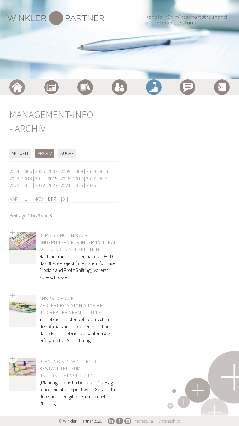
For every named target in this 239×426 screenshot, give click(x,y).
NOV (38, 199)
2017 (78, 178)
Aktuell (20, 153)
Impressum (143, 421)
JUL (26, 199)
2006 (40, 171)
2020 (14, 185)
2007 (53, 171)
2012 (14, 178)
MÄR (13, 199)
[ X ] (64, 199)
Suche (67, 153)
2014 (40, 178)
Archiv (45, 153)
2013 (27, 178)
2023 (53, 185)
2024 (65, 185)
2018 (91, 178)
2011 (104, 171)
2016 (65, 178)
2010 (91, 171)
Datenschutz (169, 421)
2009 (78, 171)
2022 (40, 185)
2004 (14, 171)
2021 (27, 185)
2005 (27, 171)
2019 (104, 178)
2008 (65, 171)
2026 (91, 185)
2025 (78, 185)
